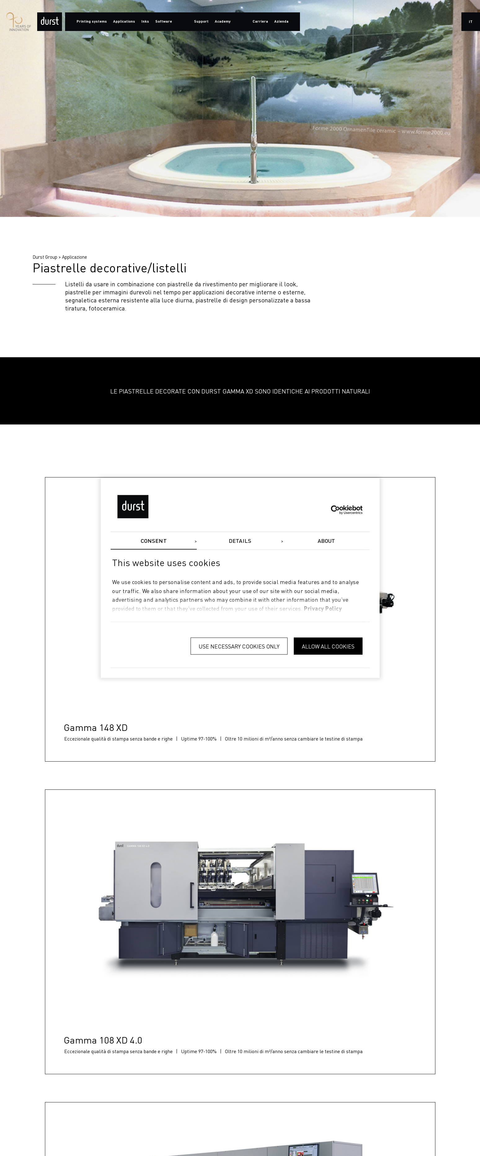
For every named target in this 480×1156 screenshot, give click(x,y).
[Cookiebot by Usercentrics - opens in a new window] (335, 509)
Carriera (260, 22)
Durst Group (45, 257)
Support (201, 22)
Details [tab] (240, 541)
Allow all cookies (328, 645)
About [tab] (326, 541)
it (471, 22)
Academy (223, 22)
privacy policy (323, 609)
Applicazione (74, 257)
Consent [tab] (154, 541)
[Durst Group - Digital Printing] (49, 21)
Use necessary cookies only (239, 645)
